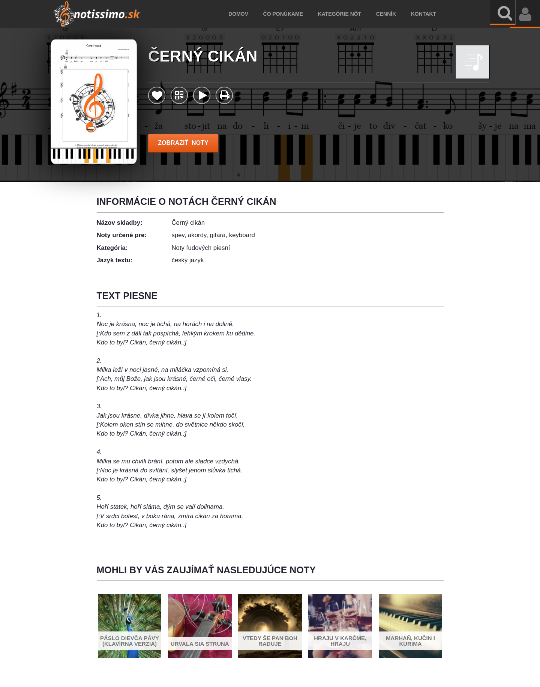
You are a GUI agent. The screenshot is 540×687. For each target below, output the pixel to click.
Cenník (396, 14)
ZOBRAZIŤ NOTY (183, 143)
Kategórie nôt (349, 14)
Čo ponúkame (293, 14)
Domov (248, 14)
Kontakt (433, 14)
